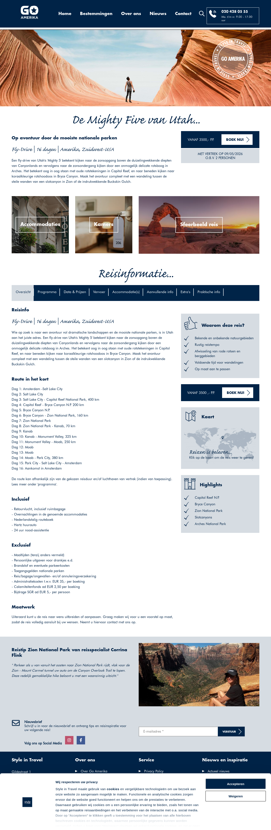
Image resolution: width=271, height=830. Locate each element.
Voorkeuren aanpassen (73, 821)
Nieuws (158, 13)
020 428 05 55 (234, 12)
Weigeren (235, 782)
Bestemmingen (96, 13)
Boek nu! (235, 140)
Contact (183, 13)
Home (64, 13)
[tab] (23, 293)
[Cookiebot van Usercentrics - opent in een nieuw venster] (27, 822)
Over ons (131, 13)
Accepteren (235, 770)
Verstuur (229, 731)
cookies (113, 775)
